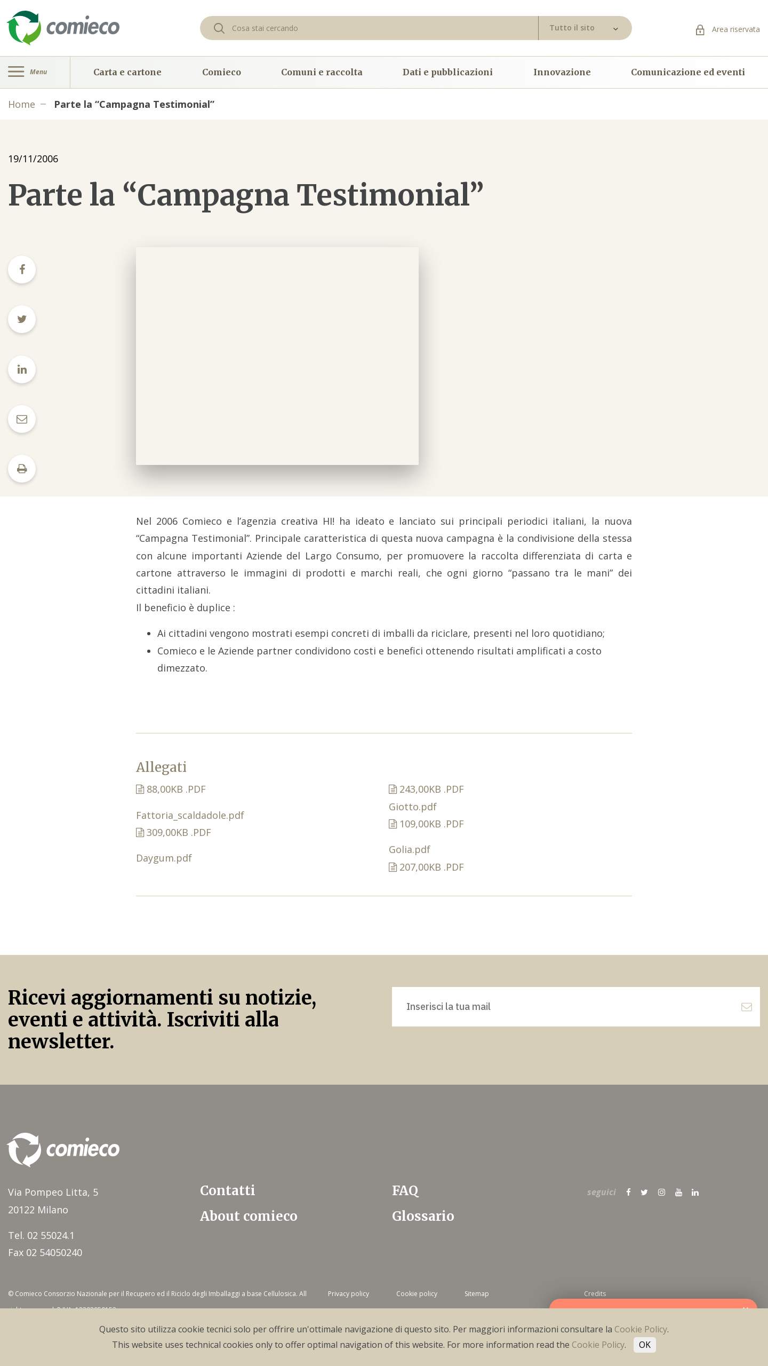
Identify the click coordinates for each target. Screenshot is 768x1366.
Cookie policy (416, 1293)
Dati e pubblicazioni (448, 72)
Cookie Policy (640, 1329)
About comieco (249, 1216)
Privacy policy (348, 1293)
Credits (595, 1293)
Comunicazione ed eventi (688, 72)
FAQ (405, 1190)
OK (645, 1345)
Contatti (227, 1190)
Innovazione (562, 72)
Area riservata (728, 29)
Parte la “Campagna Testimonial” (134, 104)
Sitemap (477, 1293)
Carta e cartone (127, 72)
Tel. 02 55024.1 (41, 1235)
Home (21, 104)
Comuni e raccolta (322, 72)
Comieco (221, 72)
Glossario (423, 1216)
